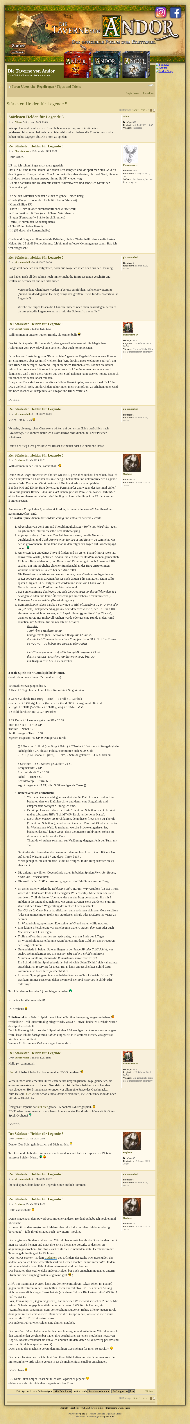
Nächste (149, 1391)
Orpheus (19, 460)
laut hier (42, 1107)
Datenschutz (124, 1407)
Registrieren (132, 93)
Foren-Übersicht (23, 86)
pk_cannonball (22, 262)
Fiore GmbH (98, 1407)
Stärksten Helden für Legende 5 (37, 103)
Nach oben (153, 140)
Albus (18, 122)
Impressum (111, 1407)
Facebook (74, 1407)
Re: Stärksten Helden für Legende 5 (35, 146)
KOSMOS (86, 1407)
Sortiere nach (91, 1391)
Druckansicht (145, 85)
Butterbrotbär (22, 328)
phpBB (83, 1413)
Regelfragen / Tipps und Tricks (59, 86)
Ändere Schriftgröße (151, 85)
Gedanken (50, 1257)
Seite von (140, 109)
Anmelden (148, 93)
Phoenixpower (22, 151)
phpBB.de (109, 1416)
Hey (11, 1072)
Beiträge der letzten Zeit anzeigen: (44, 1391)
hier (28, 1094)
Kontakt (64, 1407)
